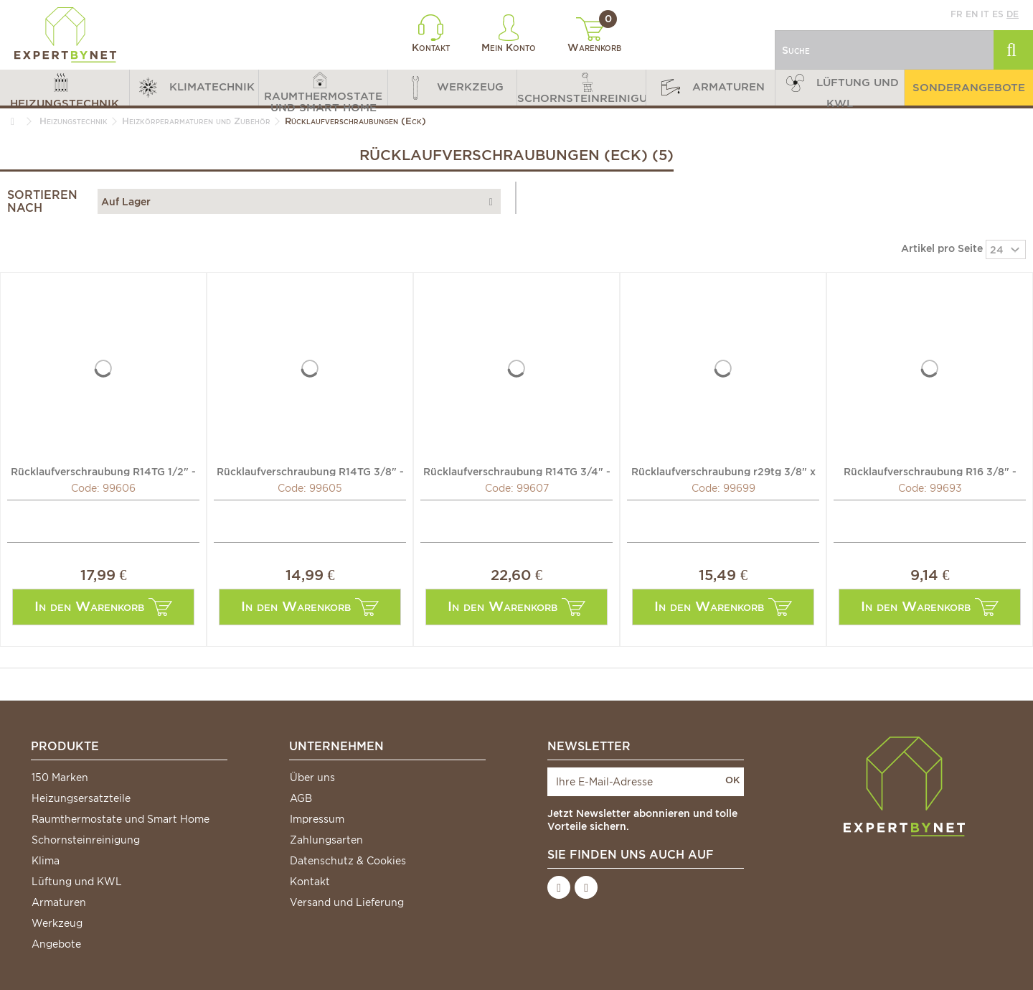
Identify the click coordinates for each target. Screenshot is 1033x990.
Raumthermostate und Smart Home (120, 819)
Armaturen (59, 902)
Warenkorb (594, 35)
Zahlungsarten (326, 840)
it (985, 14)
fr (957, 14)
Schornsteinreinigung (86, 840)
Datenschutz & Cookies (348, 861)
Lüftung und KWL (77, 881)
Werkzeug (57, 923)
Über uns (312, 777)
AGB (301, 798)
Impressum (317, 819)
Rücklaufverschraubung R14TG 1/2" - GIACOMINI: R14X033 (103, 471)
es (998, 14)
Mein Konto (508, 33)
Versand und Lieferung (347, 902)
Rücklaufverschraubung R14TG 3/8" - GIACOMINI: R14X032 (310, 471)
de (1012, 14)
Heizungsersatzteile (81, 798)
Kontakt (431, 33)
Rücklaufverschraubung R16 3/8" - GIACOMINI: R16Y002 (930, 471)
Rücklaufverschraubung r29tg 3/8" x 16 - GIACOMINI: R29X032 (723, 471)
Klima (46, 861)
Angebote (56, 944)
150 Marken (60, 777)
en (972, 14)
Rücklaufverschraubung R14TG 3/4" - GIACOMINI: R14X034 (516, 471)
